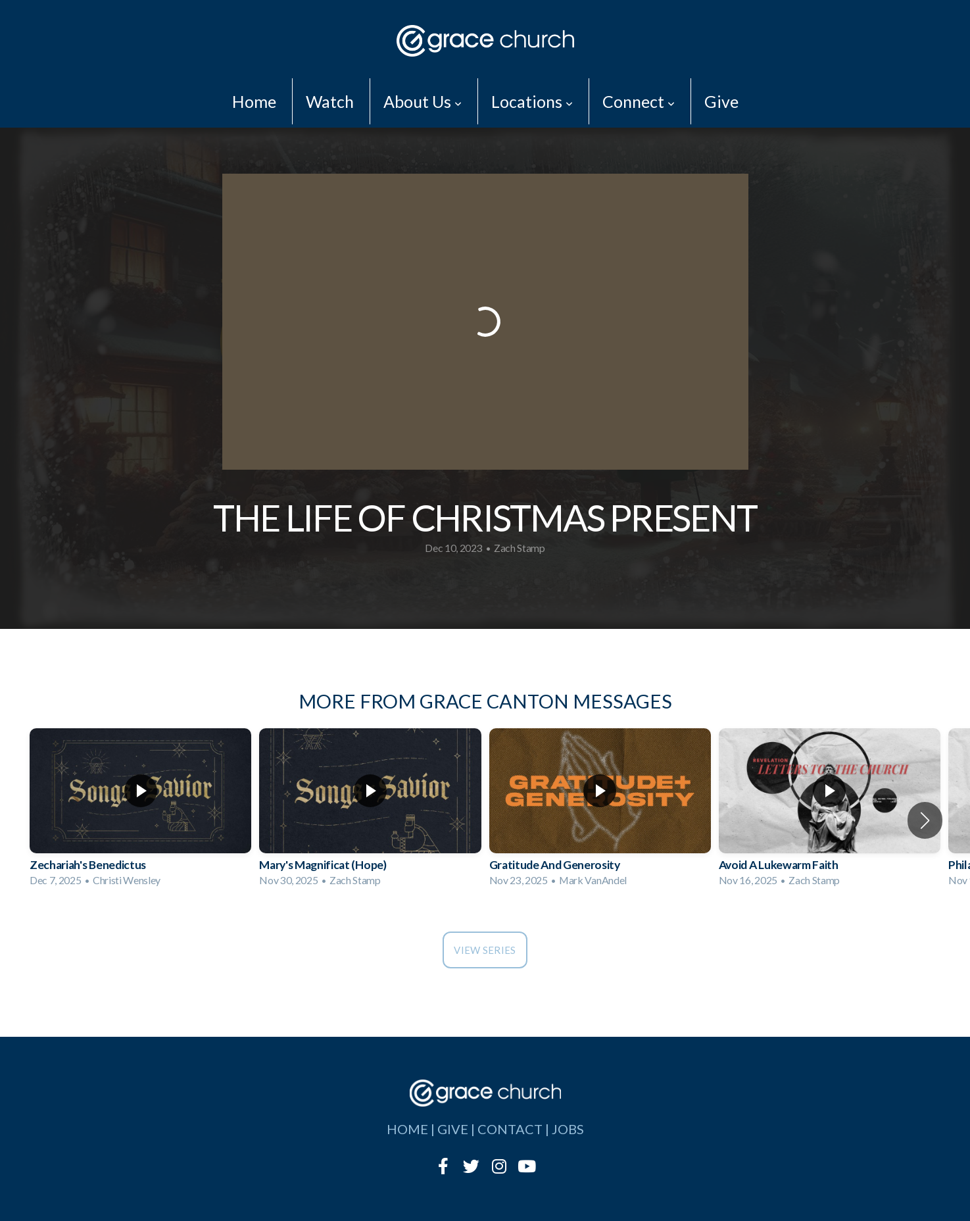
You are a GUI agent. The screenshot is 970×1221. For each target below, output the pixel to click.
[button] (925, 820)
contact (510, 1129)
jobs (568, 1129)
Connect (638, 101)
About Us (422, 101)
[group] (140, 811)
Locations (532, 101)
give (452, 1129)
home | (412, 1129)
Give (721, 101)
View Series (485, 950)
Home (254, 101)
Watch (330, 101)
